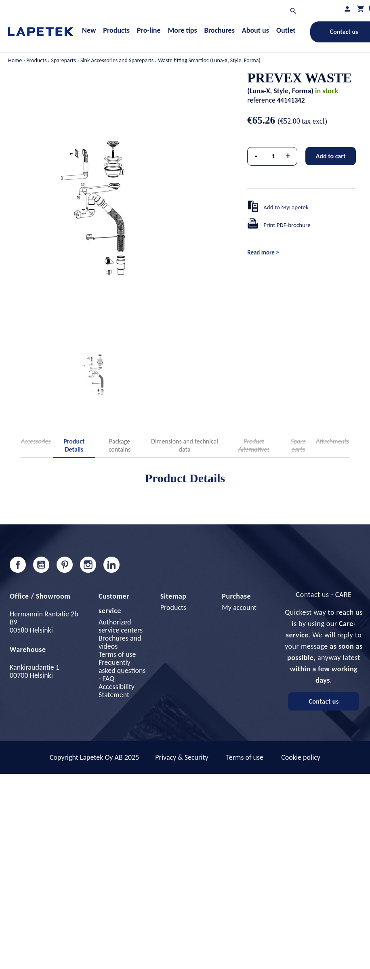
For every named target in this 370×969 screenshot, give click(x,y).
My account (239, 607)
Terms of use (117, 654)
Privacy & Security (181, 757)
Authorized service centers (121, 626)
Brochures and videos (120, 642)
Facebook (18, 565)
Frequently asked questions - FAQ (122, 670)
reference (261, 100)
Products (173, 607)
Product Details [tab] (73, 445)
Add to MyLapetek (286, 207)
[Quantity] (273, 156)
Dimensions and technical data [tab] (184, 445)
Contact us (324, 701)
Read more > (263, 252)
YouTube (41, 565)
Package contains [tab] (120, 445)
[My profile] (347, 8)
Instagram (88, 565)
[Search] (255, 12)
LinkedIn (111, 565)
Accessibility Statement (117, 690)
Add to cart (331, 156)
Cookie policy (300, 757)
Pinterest (65, 565)
